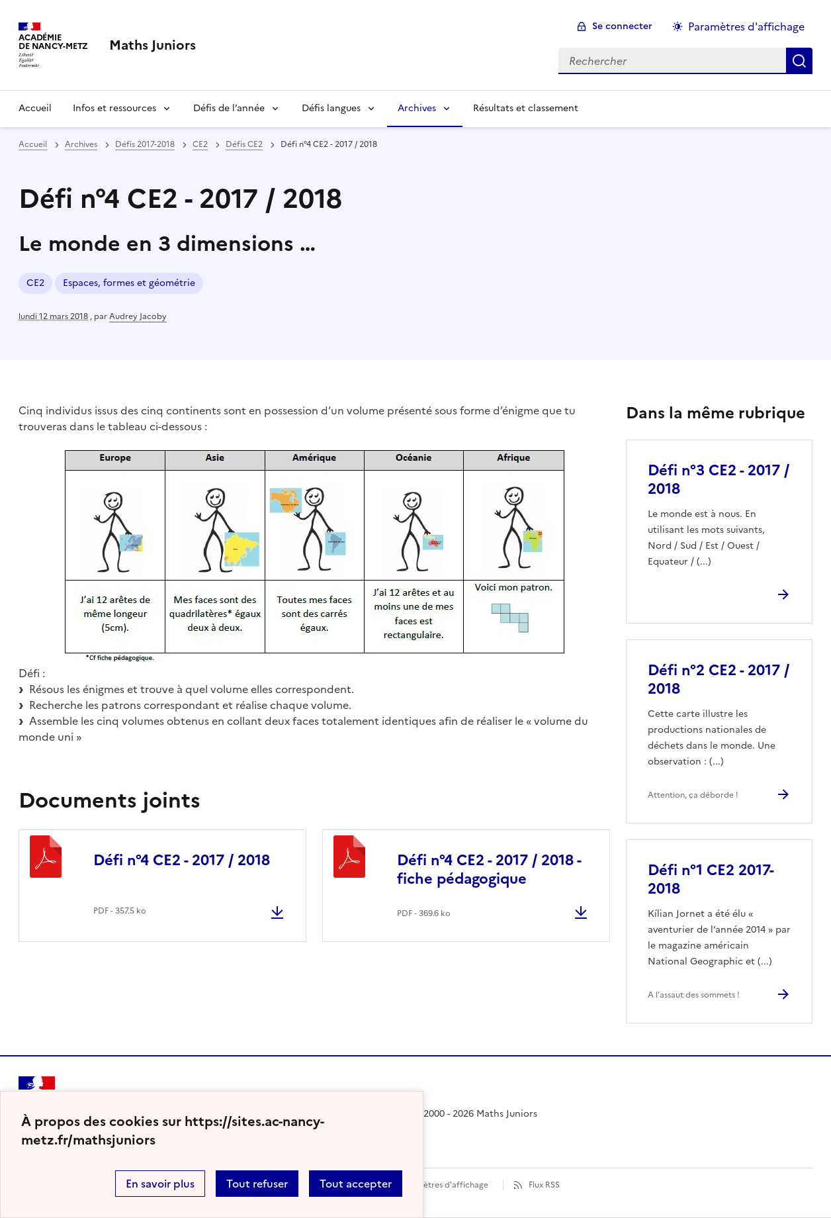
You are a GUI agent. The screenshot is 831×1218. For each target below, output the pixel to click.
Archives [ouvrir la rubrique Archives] (81, 144)
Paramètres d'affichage (443, 1185)
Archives (417, 108)
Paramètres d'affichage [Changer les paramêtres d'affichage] (746, 26)
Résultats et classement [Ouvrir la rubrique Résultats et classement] (525, 108)
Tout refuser (257, 1184)
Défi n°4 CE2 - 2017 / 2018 (181, 860)
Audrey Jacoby (138, 316)
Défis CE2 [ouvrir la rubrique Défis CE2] (244, 144)
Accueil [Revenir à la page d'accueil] (35, 108)
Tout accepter (356, 1184)
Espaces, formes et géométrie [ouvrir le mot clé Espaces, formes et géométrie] (129, 283)
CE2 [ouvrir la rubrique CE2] (200, 144)
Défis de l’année (229, 108)
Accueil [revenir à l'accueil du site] (33, 144)
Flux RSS (544, 1185)
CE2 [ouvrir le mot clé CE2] (35, 283)
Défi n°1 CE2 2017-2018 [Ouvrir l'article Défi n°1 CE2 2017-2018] (711, 879)
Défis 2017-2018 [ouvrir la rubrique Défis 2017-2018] (145, 144)
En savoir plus (160, 1184)
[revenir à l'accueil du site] (152, 45)
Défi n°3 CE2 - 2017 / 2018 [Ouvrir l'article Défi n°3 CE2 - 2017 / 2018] (718, 479)
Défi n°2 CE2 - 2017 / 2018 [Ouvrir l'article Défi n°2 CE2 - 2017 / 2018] (718, 679)
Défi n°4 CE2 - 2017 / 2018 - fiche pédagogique (489, 869)
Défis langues (331, 108)
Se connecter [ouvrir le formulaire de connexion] (622, 26)
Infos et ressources (114, 108)
